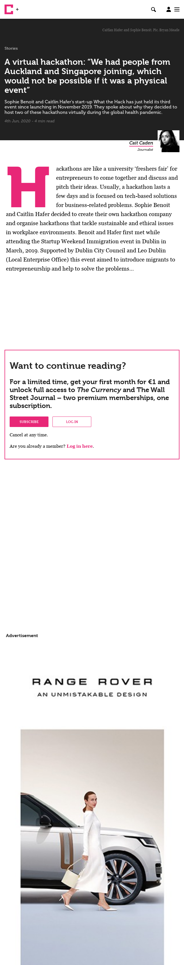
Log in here (80, 446)
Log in (72, 421)
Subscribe (29, 421)
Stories (11, 48)
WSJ (25, 7)
